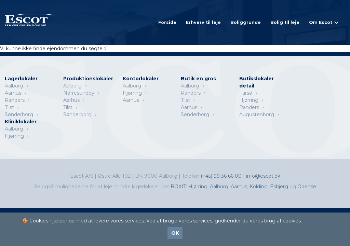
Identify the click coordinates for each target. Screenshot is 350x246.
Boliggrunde (245, 22)
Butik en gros (198, 79)
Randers (15, 100)
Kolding (259, 186)
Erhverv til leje (203, 22)
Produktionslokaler (88, 79)
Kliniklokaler (21, 122)
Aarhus (13, 93)
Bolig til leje (284, 22)
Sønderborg (19, 114)
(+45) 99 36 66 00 (222, 176)
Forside (167, 22)
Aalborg (14, 86)
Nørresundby (78, 93)
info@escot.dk (263, 176)
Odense (306, 186)
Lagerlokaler (21, 79)
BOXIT (178, 186)
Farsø (245, 93)
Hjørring (132, 93)
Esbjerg (279, 186)
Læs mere (315, 221)
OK (175, 233)
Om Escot (320, 22)
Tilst (9, 107)
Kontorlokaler (141, 79)
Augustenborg (256, 114)
